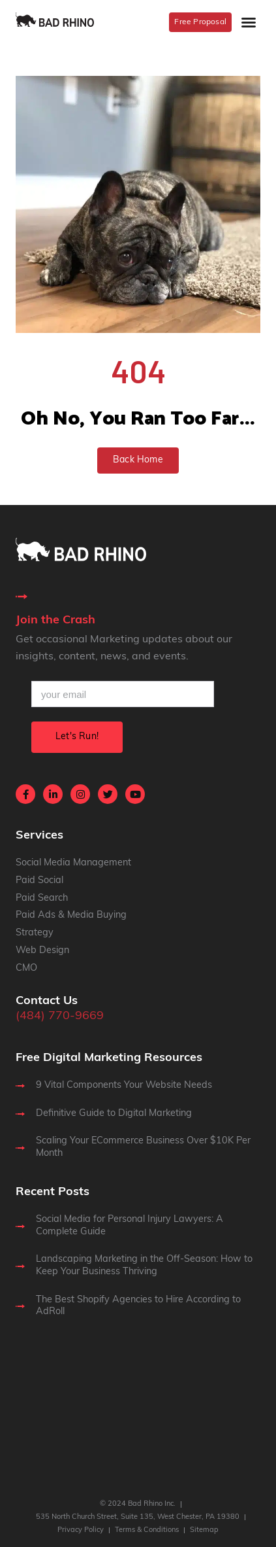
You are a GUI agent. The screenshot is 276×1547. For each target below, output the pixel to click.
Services (39, 835)
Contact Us (47, 1001)
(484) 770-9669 (60, 1016)
